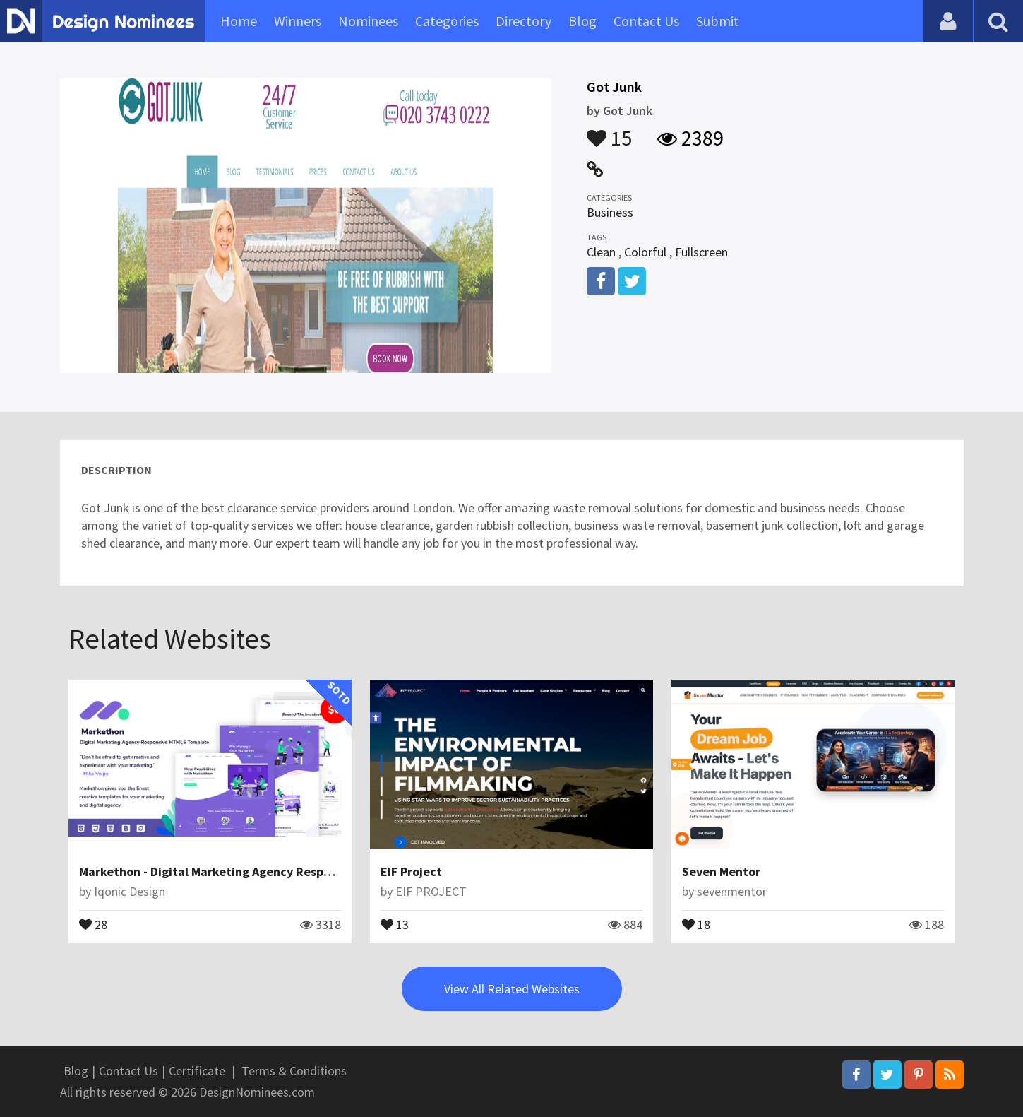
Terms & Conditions (294, 1071)
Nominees (368, 21)
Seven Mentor (721, 871)
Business (610, 212)
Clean (601, 252)
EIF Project (411, 871)
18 (696, 923)
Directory (523, 21)
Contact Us (646, 21)
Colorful (645, 252)
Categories (447, 21)
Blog (582, 21)
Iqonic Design (129, 891)
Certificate (197, 1071)
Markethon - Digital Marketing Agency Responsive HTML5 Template (269, 871)
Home (238, 21)
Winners (297, 21)
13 (395, 923)
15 (609, 131)
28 (93, 923)
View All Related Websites (512, 989)
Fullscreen (701, 252)
